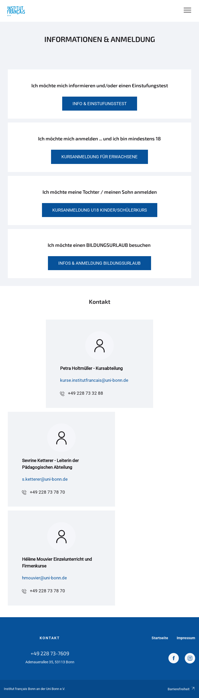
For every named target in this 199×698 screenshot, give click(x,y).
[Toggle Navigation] (187, 10)
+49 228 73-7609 (50, 653)
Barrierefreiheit (181, 689)
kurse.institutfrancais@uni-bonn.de (94, 380)
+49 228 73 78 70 (47, 492)
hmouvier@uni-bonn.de (44, 577)
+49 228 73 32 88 (85, 393)
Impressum (186, 638)
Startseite (160, 638)
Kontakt (50, 638)
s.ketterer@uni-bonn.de (45, 479)
